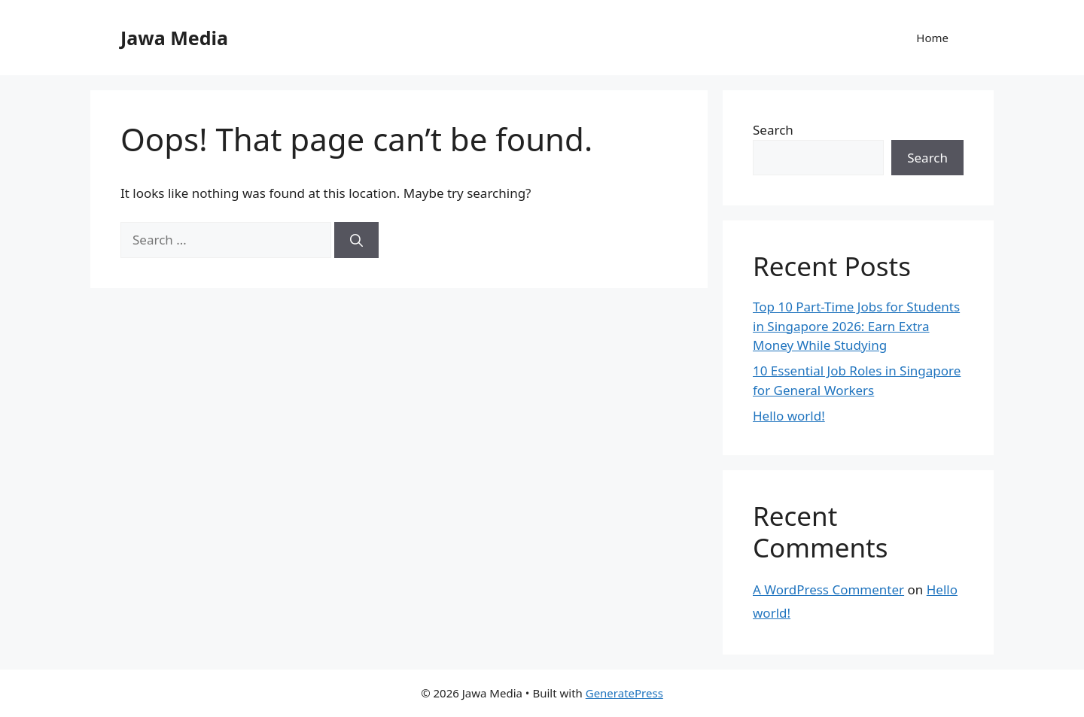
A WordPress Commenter (828, 589)
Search (773, 129)
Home (932, 37)
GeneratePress (624, 692)
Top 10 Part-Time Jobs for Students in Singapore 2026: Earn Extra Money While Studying (856, 326)
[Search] (356, 240)
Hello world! (789, 415)
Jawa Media (174, 37)
